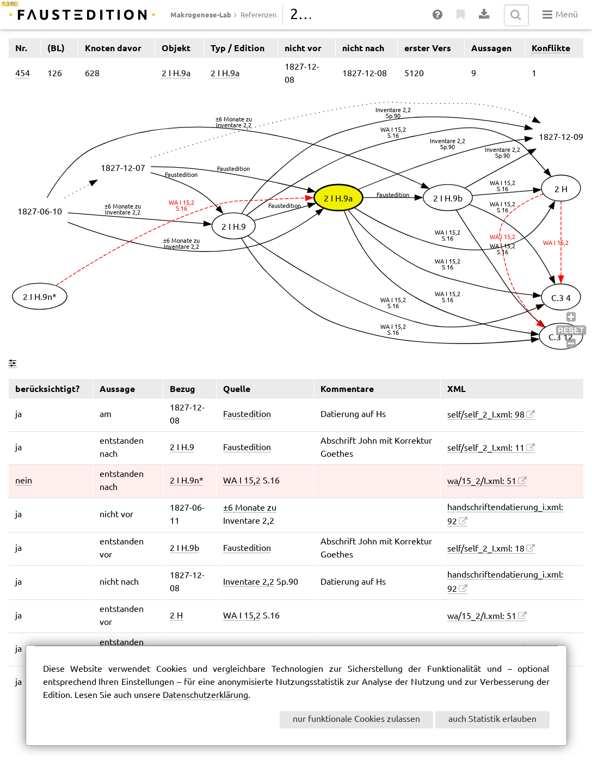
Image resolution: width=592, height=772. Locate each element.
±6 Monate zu (249, 508)
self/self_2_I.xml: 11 (486, 448)
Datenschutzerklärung (205, 695)
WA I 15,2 (242, 481)
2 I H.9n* (186, 481)
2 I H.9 (182, 448)
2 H (176, 616)
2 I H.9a (176, 74)
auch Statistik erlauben (492, 719)
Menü (560, 14)
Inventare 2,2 (248, 582)
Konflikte (551, 48)
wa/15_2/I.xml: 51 (481, 481)
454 (22, 74)
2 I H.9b (184, 548)
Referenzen (258, 15)
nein (23, 481)
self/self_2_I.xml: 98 (486, 415)
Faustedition (247, 414)
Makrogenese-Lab (200, 15)
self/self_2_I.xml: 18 (486, 549)
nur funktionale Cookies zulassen (356, 719)
